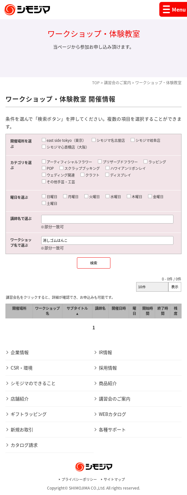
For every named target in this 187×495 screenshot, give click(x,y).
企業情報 (20, 352)
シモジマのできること (33, 383)
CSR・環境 (22, 367)
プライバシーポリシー (79, 479)
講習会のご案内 (117, 83)
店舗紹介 (20, 398)
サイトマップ (114, 479)
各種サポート (112, 429)
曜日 (134, 311)
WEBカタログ (112, 414)
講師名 (100, 308)
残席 (175, 311)
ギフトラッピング (29, 414)
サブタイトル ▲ (77, 311)
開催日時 (119, 308)
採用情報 (108, 367)
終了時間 (162, 311)
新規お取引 (22, 429)
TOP (96, 83)
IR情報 (105, 352)
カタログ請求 (24, 445)
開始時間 (147, 311)
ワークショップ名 (47, 311)
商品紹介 (108, 383)
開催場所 (19, 308)
